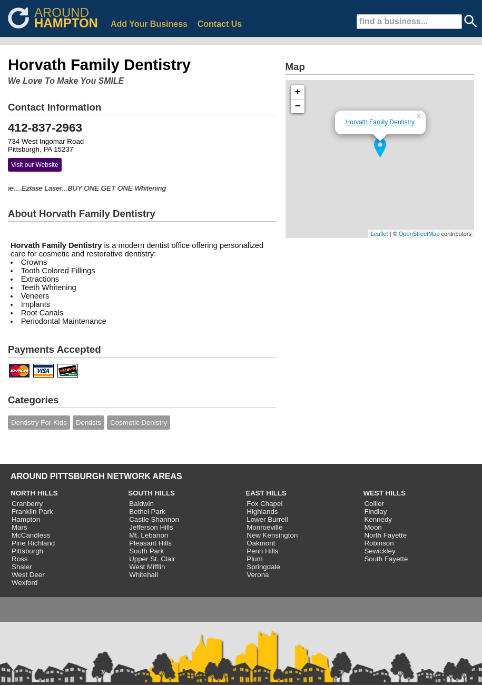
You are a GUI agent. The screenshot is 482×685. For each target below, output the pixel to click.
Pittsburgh (27, 551)
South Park (146, 551)
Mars (19, 527)
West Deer (28, 575)
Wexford (24, 583)
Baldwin (141, 504)
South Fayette (386, 559)
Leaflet (379, 234)
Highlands (262, 511)
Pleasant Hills (150, 543)
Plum (254, 559)
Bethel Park (147, 511)
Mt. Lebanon (148, 535)
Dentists (88, 422)
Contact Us (220, 23)
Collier (374, 504)
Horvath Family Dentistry (380, 122)
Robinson (379, 543)
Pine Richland (33, 543)
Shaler (22, 567)
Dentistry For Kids (39, 422)
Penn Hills (262, 551)
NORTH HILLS (34, 493)
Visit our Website (34, 164)
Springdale (263, 567)
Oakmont (261, 543)
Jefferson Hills (151, 527)
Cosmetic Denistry (138, 422)
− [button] (298, 106)
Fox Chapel (264, 504)
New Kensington (272, 535)
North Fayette (385, 535)
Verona (258, 575)
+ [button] (298, 92)
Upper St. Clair (152, 559)
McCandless (31, 535)
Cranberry (27, 504)
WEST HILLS (384, 493)
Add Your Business (149, 23)
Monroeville (264, 527)
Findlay (375, 511)
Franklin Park (32, 511)
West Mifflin (147, 567)
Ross (19, 559)
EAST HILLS (266, 493)
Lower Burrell (267, 519)
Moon (372, 527)
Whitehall (143, 575)
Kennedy (378, 519)
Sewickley (379, 551)
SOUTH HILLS (151, 493)
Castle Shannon (154, 519)
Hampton (26, 519)
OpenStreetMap (419, 234)
